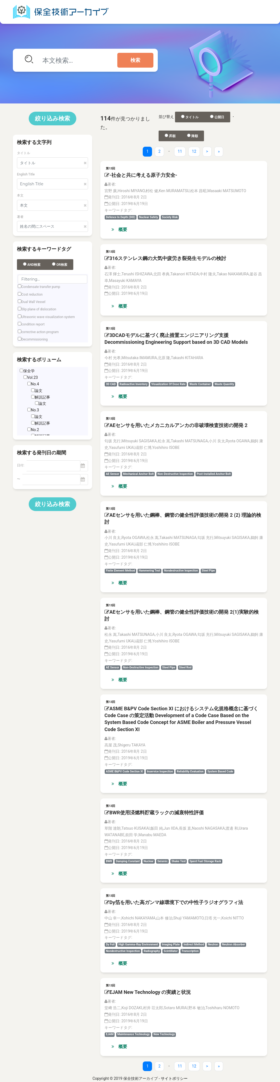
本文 (20, 195)
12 (194, 151)
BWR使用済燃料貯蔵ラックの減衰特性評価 (154, 812)
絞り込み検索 (52, 118)
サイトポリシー (174, 1078)
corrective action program (40, 332)
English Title (26, 174)
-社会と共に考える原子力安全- (140, 175)
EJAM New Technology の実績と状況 (147, 992)
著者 (20, 217)
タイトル (23, 153)
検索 (135, 60)
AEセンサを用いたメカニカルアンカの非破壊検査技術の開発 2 (175, 425)
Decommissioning (34, 339)
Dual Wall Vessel (33, 302)
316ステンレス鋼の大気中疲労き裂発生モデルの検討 (165, 258)
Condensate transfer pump (40, 287)
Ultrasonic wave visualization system (48, 317)
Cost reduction (32, 294)
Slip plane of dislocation (38, 309)
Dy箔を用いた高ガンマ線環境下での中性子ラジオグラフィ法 (173, 902)
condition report (33, 324)
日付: (20, 465)
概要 (119, 229)
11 (180, 151)
